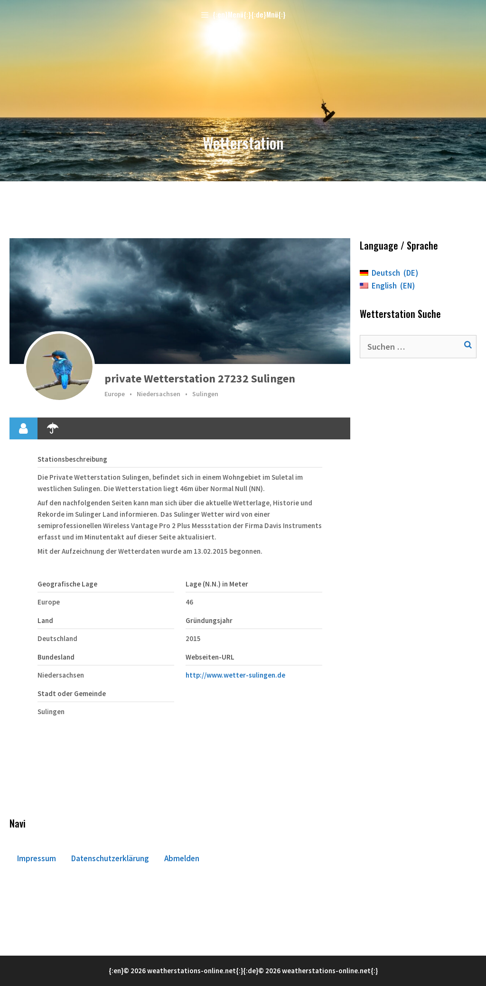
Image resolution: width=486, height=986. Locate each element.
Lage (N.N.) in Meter (217, 583)
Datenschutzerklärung (110, 858)
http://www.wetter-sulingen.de (235, 674)
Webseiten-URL (210, 656)
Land (45, 620)
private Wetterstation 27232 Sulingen (199, 378)
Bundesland (56, 656)
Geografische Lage (67, 583)
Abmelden (181, 858)
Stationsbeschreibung (72, 459)
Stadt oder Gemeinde (71, 693)
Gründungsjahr (209, 620)
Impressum (36, 858)
